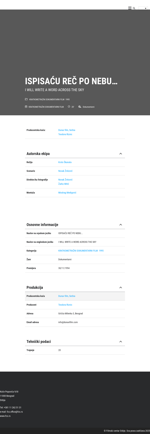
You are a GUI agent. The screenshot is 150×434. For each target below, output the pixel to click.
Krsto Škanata (64, 162)
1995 (67, 99)
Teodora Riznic (65, 134)
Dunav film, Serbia (66, 130)
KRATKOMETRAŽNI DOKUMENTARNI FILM (46, 99)
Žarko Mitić (63, 183)
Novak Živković (65, 171)
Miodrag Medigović (67, 192)
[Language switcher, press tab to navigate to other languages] (143, 8)
